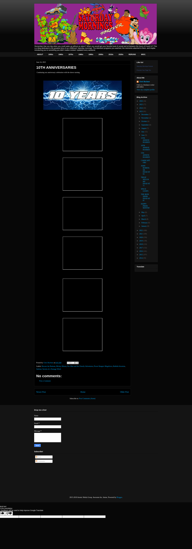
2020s (121, 54)
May (143, 212)
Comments (40, 461)
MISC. (143, 54)
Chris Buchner (144, 82)
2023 (141, 111)
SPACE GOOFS (144, 190)
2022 (141, 230)
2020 (141, 237)
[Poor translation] (9, 513)
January (144, 226)
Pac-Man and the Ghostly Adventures (80, 366)
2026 (141, 101)
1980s (80, 54)
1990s (91, 54)
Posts (38, 457)
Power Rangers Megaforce (103, 366)
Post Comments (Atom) (87, 398)
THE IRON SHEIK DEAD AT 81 (145, 197)
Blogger (119, 497)
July (143, 132)
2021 (141, 234)
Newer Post (41, 392)
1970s (70, 54)
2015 (141, 255)
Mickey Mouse (61, 366)
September (145, 125)
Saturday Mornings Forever (145, 66)
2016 (141, 251)
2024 (141, 108)
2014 (141, 258)
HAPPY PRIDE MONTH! (145, 206)
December (145, 114)
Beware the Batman (48, 366)
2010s (110, 54)
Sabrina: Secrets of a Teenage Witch (48, 369)
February (144, 223)
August (144, 128)
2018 (141, 244)
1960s (60, 54)
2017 (141, 248)
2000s (100, 54)
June (143, 135)
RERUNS (132, 54)
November (145, 118)
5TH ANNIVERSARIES (145, 155)
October (144, 121)
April (143, 216)
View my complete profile (146, 90)
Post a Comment (45, 381)
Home (82, 392)
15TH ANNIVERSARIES (145, 140)
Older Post (124, 392)
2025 (141, 104)
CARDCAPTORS (145, 161)
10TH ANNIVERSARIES (145, 148)
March (143, 219)
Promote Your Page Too (144, 70)
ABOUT (40, 54)
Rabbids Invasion (119, 366)
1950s (50, 54)
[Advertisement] (46, 479)
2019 (141, 241)
